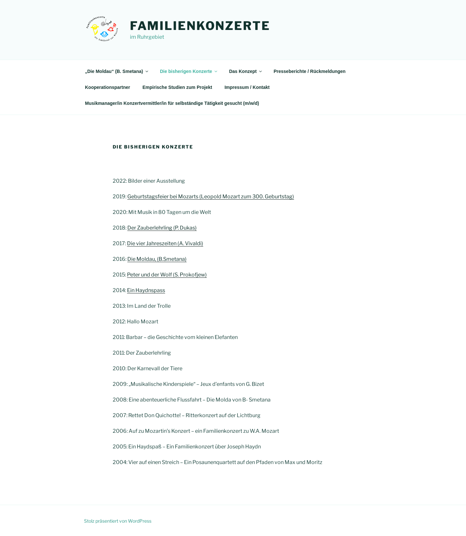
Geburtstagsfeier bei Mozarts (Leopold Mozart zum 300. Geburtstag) (210, 196)
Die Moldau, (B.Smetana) (157, 259)
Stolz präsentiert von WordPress (117, 521)
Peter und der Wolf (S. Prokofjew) (167, 275)
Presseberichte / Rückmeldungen (310, 71)
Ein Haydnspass (146, 290)
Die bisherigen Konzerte (189, 71)
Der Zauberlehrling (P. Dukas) (162, 228)
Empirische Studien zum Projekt (177, 87)
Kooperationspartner (107, 87)
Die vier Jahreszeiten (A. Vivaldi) (165, 243)
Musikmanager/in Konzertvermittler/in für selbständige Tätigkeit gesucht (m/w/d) (172, 103)
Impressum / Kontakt (246, 87)
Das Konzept (246, 71)
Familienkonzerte (200, 26)
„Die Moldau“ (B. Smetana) (117, 71)
